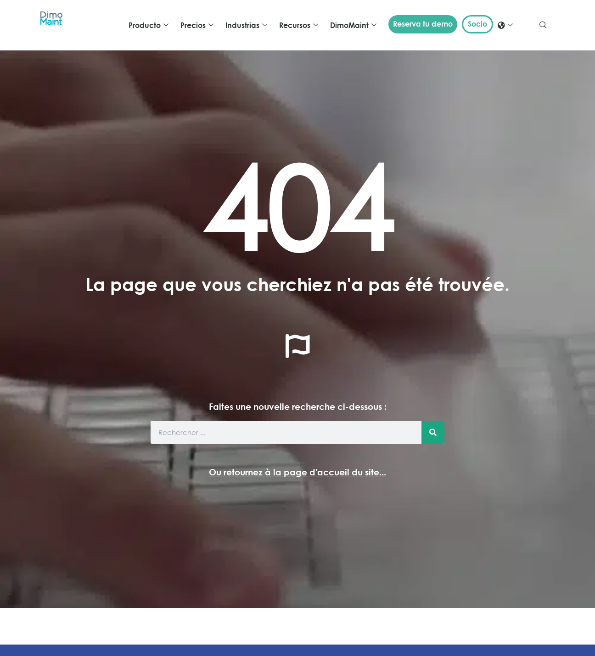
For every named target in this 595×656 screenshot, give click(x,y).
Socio (477, 23)
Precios (196, 25)
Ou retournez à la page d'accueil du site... (297, 472)
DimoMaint (353, 25)
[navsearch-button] (543, 25)
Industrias (246, 25)
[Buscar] (432, 432)
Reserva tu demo (423, 23)
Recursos (298, 25)
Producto (148, 25)
